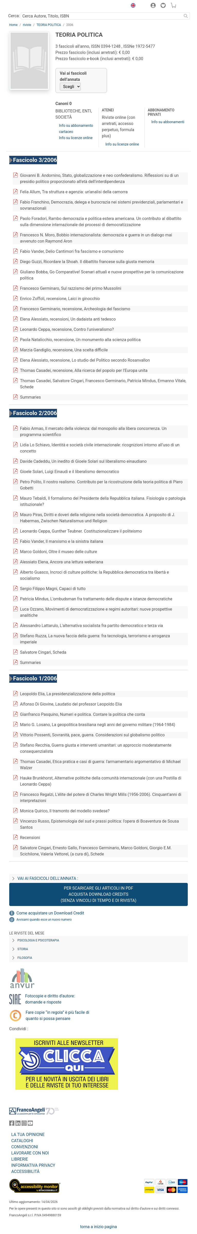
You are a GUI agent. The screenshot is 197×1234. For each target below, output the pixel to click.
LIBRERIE (19, 1159)
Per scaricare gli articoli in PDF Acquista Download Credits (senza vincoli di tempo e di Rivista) (98, 894)
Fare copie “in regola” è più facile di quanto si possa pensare (57, 1015)
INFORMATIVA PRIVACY (33, 1165)
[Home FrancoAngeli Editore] (27, 6)
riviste (27, 25)
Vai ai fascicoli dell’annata (73, 76)
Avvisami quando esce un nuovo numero (44, 919)
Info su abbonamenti (167, 122)
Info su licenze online (76, 138)
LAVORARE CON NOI (30, 1153)
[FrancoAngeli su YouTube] (30, 1124)
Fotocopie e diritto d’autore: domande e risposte (50, 999)
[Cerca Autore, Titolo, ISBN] (101, 16)
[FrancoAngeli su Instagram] (24, 1124)
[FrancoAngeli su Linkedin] (18, 1124)
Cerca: (14, 15)
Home (13, 25)
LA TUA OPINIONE (28, 1134)
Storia (22, 949)
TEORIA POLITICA (48, 25)
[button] (132, 6)
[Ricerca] (186, 16)
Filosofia (24, 958)
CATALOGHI (22, 1140)
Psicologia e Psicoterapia (38, 940)
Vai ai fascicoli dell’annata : (47, 878)
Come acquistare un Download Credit (50, 913)
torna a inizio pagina (98, 1226)
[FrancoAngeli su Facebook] (11, 1124)
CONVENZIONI (24, 1146)
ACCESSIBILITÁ (25, 1171)
